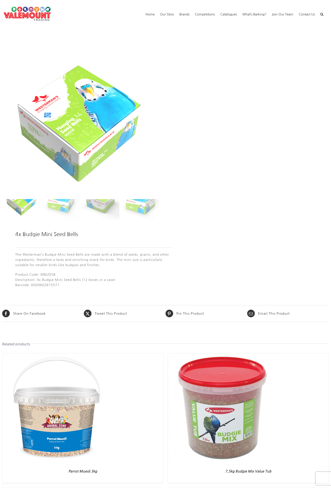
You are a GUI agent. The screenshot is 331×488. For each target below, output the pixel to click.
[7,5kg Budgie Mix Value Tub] (222, 356)
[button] (321, 14)
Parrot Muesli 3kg (82, 471)
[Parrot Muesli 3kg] (56, 356)
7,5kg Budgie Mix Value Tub (248, 471)
